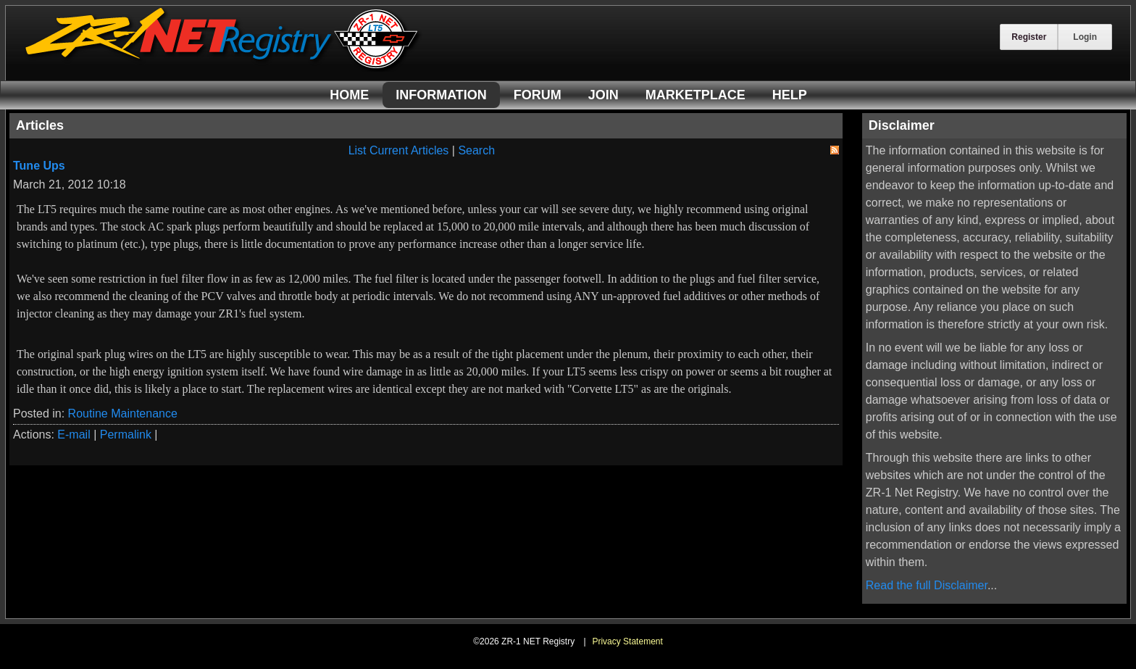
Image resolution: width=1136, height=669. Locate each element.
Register (1028, 37)
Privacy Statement (627, 641)
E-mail (73, 434)
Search (476, 150)
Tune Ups (39, 165)
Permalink (125, 434)
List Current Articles (398, 150)
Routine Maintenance (123, 413)
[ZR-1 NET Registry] (223, 68)
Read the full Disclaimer (926, 585)
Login (1085, 37)
